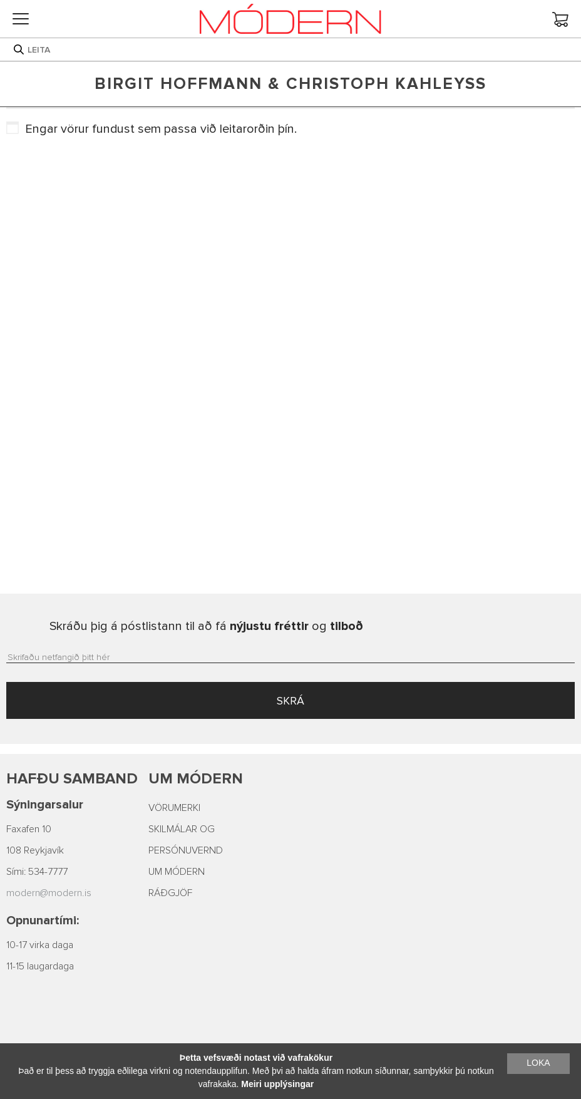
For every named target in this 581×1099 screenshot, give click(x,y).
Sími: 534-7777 (37, 872)
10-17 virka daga (39, 945)
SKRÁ (290, 701)
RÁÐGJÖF (170, 893)
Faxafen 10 (28, 829)
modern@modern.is (48, 893)
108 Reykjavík (35, 850)
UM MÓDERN (176, 872)
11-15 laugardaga (40, 966)
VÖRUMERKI (174, 808)
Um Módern (195, 779)
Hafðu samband (72, 779)
